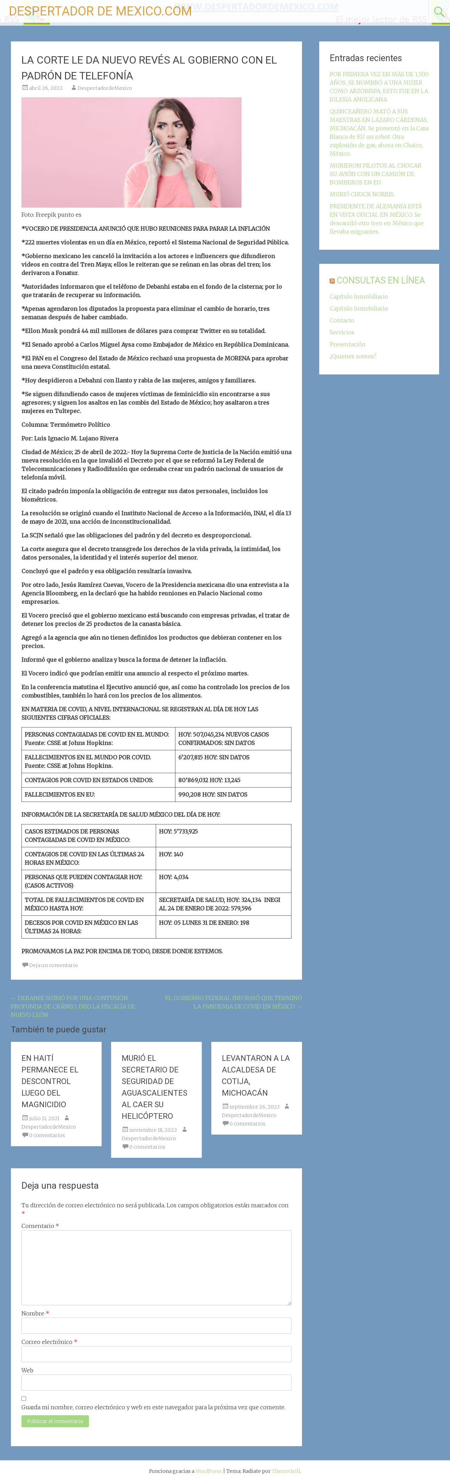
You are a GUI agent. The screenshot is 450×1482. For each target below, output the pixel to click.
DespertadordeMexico (105, 88)
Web (27, 1370)
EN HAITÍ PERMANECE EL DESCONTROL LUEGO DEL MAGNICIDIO (49, 1081)
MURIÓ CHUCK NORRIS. (362, 194)
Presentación (348, 344)
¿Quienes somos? (353, 356)
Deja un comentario (53, 965)
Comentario (40, 1225)
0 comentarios (47, 1135)
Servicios (342, 332)
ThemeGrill (286, 1471)
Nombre (35, 1313)
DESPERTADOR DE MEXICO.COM (100, 11)
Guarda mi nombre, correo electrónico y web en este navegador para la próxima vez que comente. (153, 1407)
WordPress (208, 1471)
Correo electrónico (49, 1341)
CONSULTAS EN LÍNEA (381, 280)
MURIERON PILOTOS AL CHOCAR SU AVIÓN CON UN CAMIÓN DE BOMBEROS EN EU (376, 174)
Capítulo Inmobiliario (359, 296)
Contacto (342, 320)
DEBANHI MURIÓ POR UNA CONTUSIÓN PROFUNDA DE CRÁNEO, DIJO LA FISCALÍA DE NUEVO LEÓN (73, 1006)
